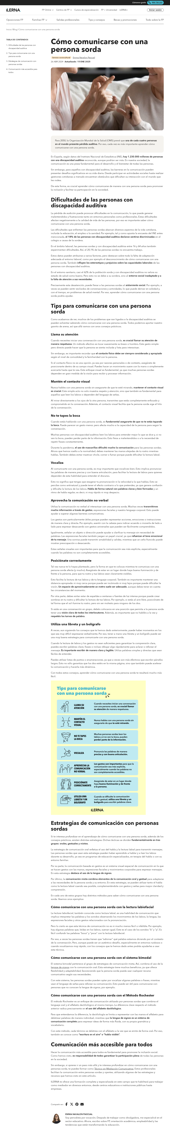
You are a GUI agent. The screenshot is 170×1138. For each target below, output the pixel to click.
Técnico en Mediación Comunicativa (113, 1068)
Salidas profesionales (68, 20)
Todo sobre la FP (155, 20)
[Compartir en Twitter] (71, 1104)
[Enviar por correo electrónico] (82, 1104)
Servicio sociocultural (61, 57)
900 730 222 (157, 3)
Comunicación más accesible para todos (21, 71)
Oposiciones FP (14, 20)
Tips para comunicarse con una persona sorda (20, 55)
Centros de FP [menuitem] (64, 10)
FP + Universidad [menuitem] (109, 10)
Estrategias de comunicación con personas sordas (21, 63)
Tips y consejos (96, 20)
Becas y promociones (125, 20)
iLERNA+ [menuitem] (123, 10)
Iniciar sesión (155, 10)
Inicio (8, 29)
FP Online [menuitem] (48, 10)
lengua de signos (60, 967)
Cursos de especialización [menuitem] (86, 10)
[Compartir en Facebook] (66, 1104)
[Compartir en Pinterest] (76, 1104)
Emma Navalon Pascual (84, 57)
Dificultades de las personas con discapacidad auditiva (21, 47)
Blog (15, 29)
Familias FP (40, 20)
